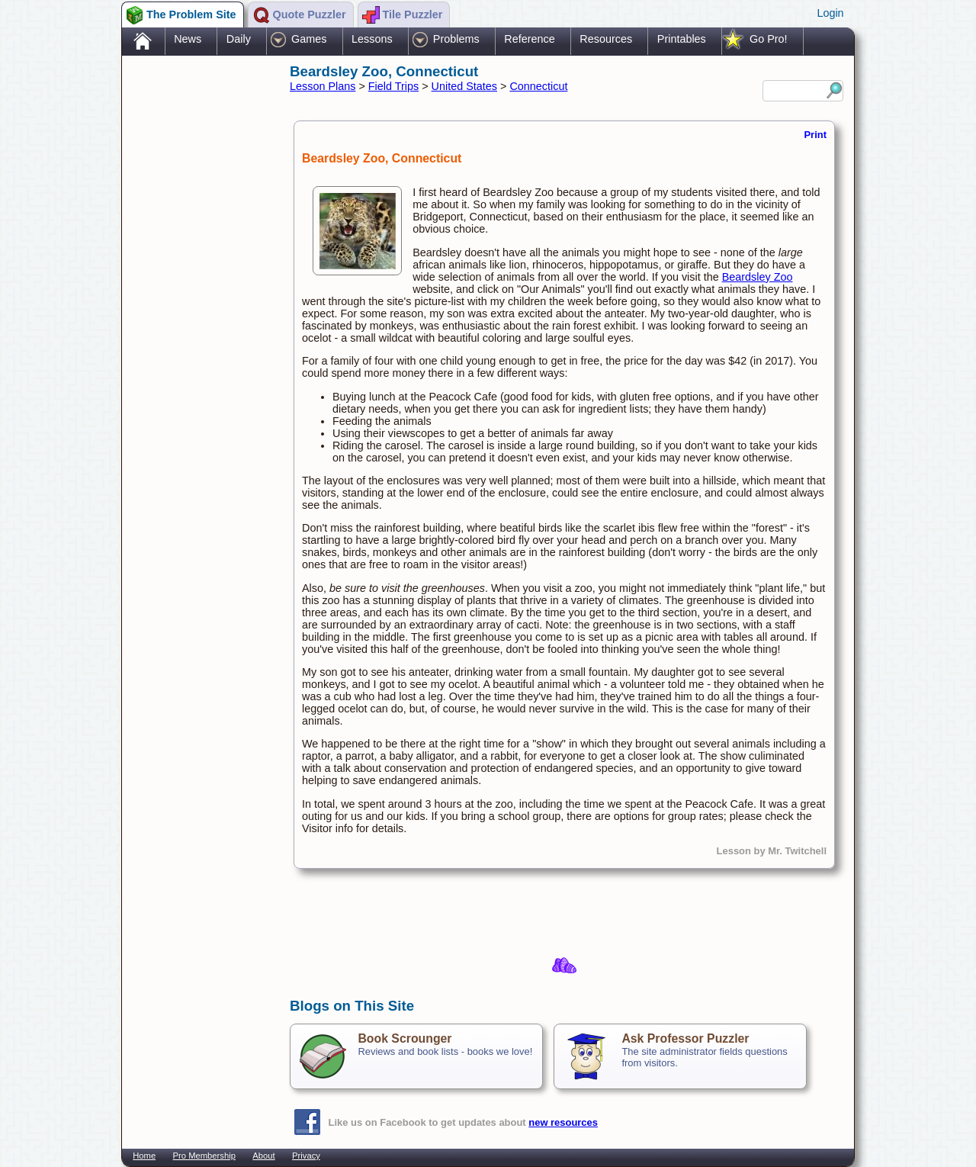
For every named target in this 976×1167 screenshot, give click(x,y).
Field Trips (393, 86)
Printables (681, 39)
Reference (529, 39)
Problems (456, 39)
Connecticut (538, 86)
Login (830, 13)
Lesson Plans (322, 86)
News (187, 39)
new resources (563, 1122)
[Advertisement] (198, 300)
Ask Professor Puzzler (685, 1038)
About (263, 1155)
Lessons (372, 39)
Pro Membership (204, 1155)
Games (308, 39)
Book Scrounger (404, 1038)
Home (144, 1155)
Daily (238, 39)
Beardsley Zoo (757, 277)
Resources (606, 39)
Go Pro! (769, 39)
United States (464, 86)
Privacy (306, 1155)
